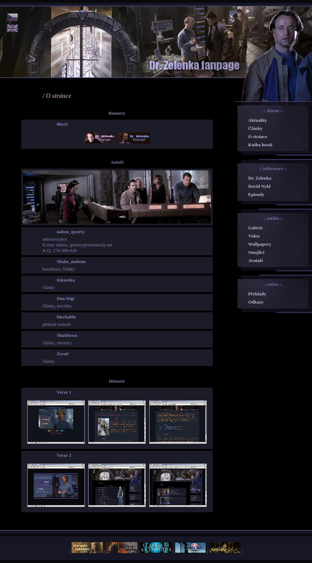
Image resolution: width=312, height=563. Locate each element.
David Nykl (259, 186)
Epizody (256, 194)
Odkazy (255, 302)
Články (255, 128)
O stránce (257, 136)
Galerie (255, 227)
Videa (254, 236)
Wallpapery (259, 244)
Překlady (257, 293)
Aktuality (257, 120)
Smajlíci (256, 252)
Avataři (255, 260)
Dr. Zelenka (259, 178)
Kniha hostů (260, 144)
